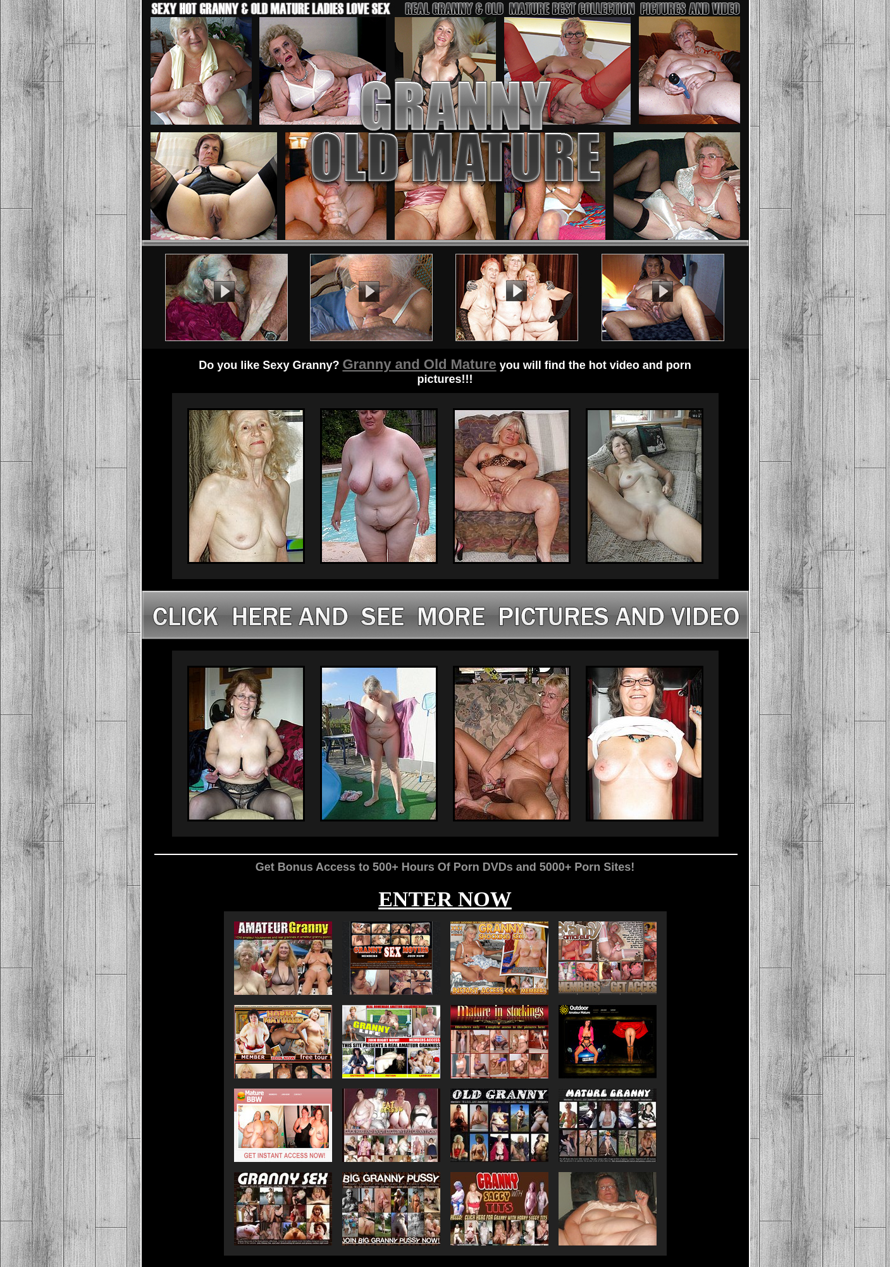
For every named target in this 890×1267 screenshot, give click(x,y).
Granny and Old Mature (419, 364)
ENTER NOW (445, 899)
